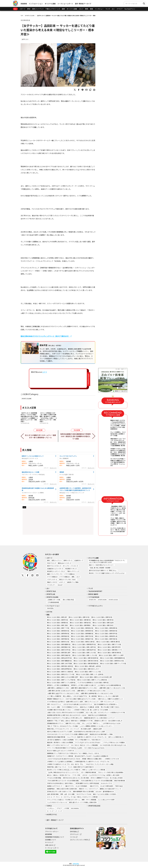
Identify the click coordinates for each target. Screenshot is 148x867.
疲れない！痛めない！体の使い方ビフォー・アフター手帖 (63, 775)
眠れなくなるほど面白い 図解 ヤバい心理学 (111, 655)
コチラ (44, 372)
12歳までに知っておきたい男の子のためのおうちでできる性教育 (65, 712)
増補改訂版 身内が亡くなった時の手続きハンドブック (99, 718)
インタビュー (99, 9)
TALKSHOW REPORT (95, 591)
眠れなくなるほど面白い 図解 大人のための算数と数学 (62, 677)
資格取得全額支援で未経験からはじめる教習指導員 (38, 489)
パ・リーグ (58, 811)
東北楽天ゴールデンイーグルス (56, 571)
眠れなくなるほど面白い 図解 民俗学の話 (84, 650)
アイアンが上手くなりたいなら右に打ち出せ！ (88, 742)
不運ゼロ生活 (119, 786)
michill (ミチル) (51, 814)
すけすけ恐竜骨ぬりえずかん (70, 707)
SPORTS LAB (50, 594)
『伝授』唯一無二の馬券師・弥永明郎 (99, 568)
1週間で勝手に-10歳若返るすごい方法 (58, 688)
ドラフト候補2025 (64, 577)
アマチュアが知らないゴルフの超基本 (114, 742)
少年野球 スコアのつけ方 (112, 759)
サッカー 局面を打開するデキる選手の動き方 (81, 767)
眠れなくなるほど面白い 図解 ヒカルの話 (84, 652)
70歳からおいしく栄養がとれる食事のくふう (110, 699)
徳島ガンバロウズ (52, 582)
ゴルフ (81, 9)
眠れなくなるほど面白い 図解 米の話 (79, 617)
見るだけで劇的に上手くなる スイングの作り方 (60, 751)
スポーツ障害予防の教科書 (88, 772)
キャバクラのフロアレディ (68, 456)
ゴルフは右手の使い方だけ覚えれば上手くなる (113, 745)
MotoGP (60, 585)
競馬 (86, 9)
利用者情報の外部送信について (54, 837)
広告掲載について (50, 840)
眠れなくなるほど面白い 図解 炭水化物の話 (86, 661)
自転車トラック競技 (72, 582)
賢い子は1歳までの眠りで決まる (110, 707)
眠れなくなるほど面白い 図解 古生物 (103, 622)
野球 (28, 9)
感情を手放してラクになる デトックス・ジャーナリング (63, 729)
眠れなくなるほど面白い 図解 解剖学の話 (84, 644)
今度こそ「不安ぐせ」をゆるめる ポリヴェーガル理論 (62, 726)
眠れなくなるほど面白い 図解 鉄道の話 (58, 636)
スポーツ (22, 9)
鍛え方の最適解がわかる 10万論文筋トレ (105, 704)
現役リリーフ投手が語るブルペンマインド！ (101, 565)
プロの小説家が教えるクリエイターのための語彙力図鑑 (63, 780)
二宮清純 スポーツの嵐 (53, 600)
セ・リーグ (50, 811)
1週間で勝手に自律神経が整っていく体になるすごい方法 (97, 693)
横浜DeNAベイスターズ (64, 563)
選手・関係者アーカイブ (54, 820)
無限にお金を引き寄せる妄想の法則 (67, 789)
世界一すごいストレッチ (107, 701)
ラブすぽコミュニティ (95, 606)
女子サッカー (25, 39)
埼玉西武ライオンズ (71, 569)
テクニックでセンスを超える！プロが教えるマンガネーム (63, 800)
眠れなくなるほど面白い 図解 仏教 (57, 617)
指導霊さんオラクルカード (54, 786)
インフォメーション (36, 3)
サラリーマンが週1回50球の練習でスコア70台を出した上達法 (64, 748)
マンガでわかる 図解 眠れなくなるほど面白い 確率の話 (93, 682)
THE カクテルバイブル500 (83, 794)
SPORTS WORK (102, 600)
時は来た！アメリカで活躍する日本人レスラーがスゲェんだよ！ (107, 573)
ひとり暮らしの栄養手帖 (54, 696)
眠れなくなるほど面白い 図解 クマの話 (58, 628)
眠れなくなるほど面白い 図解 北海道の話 (58, 655)
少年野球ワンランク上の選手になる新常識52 (59, 761)
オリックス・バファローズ (70, 566)
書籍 (91, 9)
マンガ (108, 9)
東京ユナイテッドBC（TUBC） (68, 579)
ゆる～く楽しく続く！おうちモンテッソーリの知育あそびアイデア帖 (105, 712)
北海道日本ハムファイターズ (55, 569)
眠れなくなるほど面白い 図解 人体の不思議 (59, 663)
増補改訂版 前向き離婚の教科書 (56, 737)
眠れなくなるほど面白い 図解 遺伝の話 (82, 628)
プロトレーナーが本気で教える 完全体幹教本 (110, 772)
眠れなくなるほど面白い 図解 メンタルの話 (84, 655)
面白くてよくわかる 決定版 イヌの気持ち (104, 794)
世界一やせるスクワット (54, 704)
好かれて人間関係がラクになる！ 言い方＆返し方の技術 (107, 778)
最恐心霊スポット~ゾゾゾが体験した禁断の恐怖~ (83, 802)
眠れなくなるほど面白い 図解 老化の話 (58, 642)
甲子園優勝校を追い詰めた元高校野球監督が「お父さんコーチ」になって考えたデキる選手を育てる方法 (107, 561)
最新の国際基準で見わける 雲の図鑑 (83, 791)
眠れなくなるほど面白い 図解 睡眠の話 (82, 633)
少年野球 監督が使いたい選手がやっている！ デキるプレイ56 (91, 761)
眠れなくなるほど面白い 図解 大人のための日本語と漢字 (96, 677)
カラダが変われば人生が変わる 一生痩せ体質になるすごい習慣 (65, 701)
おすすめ (49, 612)
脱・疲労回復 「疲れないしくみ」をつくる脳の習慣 (103, 696)
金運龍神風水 (51, 789)
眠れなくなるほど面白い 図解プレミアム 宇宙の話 (61, 680)
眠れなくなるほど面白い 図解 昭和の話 (106, 631)
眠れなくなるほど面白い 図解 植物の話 (58, 633)
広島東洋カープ (78, 560)
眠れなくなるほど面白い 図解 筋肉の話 (58, 631)
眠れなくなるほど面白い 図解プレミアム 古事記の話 (92, 680)
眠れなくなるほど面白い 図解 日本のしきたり (87, 669)
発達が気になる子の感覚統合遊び (97, 715)
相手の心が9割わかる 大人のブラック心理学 (59, 731)
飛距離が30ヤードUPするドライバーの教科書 (60, 756)
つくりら (72, 837)
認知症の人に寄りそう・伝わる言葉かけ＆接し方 (108, 721)
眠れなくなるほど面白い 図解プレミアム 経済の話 (61, 682)
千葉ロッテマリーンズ (52, 9)
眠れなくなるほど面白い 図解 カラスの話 (109, 644)
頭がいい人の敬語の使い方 (116, 737)
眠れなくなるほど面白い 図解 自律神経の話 (59, 669)
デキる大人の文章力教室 (54, 778)
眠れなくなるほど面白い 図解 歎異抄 (80, 625)
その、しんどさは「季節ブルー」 (91, 723)
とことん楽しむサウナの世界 (106, 800)
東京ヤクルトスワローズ (54, 566)
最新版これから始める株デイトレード (110, 789)
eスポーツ (62, 582)
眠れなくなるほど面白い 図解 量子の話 (82, 639)
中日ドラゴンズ (51, 563)
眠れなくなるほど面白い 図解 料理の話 (106, 639)
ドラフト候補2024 (52, 577)
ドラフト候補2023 (69, 574)
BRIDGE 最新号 (93, 594)
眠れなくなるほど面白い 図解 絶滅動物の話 (112, 658)
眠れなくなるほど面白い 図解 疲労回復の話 (86, 663)
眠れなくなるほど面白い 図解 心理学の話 (84, 647)
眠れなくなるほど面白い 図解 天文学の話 (58, 650)
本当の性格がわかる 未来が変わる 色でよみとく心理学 (89, 731)
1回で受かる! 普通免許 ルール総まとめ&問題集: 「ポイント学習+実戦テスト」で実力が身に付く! (74, 740)
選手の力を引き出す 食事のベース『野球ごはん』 (103, 570)
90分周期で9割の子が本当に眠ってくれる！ (59, 710)
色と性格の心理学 (86, 729)
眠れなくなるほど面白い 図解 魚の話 (101, 617)
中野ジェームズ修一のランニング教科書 (93, 770)
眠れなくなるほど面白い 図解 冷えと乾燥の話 (60, 672)
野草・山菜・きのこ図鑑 (67, 794)
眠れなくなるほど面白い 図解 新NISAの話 (112, 661)
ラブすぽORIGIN (93, 597)
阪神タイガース (68, 560)
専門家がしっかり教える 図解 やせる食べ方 (83, 685)
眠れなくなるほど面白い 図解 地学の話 (106, 633)
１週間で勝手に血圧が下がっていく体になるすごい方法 (63, 693)
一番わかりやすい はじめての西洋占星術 (101, 786)
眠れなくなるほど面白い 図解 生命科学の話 (59, 658)
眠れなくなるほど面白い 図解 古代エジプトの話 (60, 674)
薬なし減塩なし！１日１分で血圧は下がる (75, 696)
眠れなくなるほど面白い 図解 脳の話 (57, 622)
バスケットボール (52, 579)
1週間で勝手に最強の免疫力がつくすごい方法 (84, 688)
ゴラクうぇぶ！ (74, 834)
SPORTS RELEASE (94, 806)
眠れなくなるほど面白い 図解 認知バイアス (110, 650)
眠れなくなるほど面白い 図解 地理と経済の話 (60, 666)
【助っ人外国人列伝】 (68, 600)
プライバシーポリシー (52, 831)
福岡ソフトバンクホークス (54, 574)
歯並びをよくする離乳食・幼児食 (89, 707)
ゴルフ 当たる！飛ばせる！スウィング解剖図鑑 (84, 745)
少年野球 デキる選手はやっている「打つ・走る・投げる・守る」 (65, 764)
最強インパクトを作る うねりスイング (58, 745)
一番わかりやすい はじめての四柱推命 (75, 786)
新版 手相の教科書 (119, 780)
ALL (15, 9)
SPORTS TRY (92, 600)
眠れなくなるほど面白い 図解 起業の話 (106, 628)
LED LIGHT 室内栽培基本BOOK (105, 791)
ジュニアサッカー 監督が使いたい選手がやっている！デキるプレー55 (86, 737)
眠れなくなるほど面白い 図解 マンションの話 (88, 672)
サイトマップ (49, 842)
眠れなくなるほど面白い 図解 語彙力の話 (58, 647)
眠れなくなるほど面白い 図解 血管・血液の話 (88, 666)
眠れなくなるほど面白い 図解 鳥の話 (103, 620)
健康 (63, 9)
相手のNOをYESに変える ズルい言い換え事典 (76, 778)
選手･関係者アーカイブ (83, 3)
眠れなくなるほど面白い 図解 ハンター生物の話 (89, 674)
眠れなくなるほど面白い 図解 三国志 (57, 625)
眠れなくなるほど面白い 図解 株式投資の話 (86, 658)
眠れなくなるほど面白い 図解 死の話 (57, 620)
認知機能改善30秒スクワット (55, 723)
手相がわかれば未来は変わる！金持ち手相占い (60, 783)
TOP (22, 15)
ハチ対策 (66, 808)
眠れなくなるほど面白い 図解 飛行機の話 (109, 652)
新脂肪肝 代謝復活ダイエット (55, 699)
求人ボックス (53, 468)
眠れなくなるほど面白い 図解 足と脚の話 (82, 642)
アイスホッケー (51, 585)
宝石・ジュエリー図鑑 (53, 707)
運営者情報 (48, 834)
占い (113, 9)
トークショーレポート (65, 3)
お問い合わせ (49, 845)
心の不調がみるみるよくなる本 (111, 723)
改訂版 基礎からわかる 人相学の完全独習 (87, 783)
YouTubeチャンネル (131, 9)
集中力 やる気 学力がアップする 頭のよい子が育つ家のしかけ (64, 718)
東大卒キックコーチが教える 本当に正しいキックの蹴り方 (63, 770)
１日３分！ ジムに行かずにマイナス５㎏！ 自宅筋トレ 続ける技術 (100, 775)
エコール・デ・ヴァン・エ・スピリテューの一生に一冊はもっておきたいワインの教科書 (72, 797)
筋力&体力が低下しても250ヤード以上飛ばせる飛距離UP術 (91, 756)
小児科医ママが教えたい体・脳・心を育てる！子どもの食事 (91, 710)
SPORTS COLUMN (29, 15)
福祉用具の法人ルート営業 (30, 472)
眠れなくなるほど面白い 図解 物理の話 (58, 639)
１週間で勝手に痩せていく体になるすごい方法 (112, 688)
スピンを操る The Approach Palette (94, 748)
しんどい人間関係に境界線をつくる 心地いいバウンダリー (96, 726)
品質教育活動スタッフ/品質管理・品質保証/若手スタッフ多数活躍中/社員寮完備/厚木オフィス (75, 489)
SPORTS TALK (51, 591)
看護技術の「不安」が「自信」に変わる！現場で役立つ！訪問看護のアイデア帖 (69, 721)
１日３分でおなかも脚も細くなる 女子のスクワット (77, 704)
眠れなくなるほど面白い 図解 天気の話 (82, 636)
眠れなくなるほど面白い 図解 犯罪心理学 (58, 652)
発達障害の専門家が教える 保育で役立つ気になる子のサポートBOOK (66, 715)
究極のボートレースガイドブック (88, 789)
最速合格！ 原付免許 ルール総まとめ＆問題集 (60, 742)
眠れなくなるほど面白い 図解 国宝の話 (82, 631)
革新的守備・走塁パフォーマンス (56, 767)
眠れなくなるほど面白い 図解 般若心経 (106, 636)
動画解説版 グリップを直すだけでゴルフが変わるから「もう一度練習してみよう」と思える (73, 753)
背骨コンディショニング (91, 701)
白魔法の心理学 (97, 729)
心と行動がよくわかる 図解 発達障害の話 (109, 685)
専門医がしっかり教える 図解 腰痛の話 (58, 685)
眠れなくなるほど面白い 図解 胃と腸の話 (108, 642)
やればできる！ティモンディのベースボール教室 (99, 764)
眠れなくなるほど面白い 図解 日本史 (103, 625)
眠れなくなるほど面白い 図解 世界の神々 (109, 647)
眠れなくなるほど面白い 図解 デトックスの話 (113, 663)
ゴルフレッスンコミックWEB (79, 840)
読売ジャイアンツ (38, 9)
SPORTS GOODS (113, 600)
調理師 (62, 472)
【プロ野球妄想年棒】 (53, 602)
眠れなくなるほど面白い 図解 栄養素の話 (58, 644)
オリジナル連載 (50, 3)
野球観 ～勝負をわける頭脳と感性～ (92, 759)
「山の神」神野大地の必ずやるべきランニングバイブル (63, 772)
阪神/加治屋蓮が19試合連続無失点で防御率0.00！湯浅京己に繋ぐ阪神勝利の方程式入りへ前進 (75, 436)
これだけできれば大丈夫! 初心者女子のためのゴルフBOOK (63, 759)
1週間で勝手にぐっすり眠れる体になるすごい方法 (91, 691)
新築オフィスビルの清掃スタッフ (33, 456)
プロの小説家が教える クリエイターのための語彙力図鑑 (96, 780)
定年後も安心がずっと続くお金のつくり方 (59, 791)
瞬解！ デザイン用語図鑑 (89, 800)
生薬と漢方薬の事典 (52, 794)
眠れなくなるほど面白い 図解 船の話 (80, 622)
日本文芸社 (50, 608)
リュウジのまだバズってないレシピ (57, 802)
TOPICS (49, 806)
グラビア (119, 9)
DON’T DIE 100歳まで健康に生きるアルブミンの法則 (81, 699)
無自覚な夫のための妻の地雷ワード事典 (101, 734)
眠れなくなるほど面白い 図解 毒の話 (80, 620)
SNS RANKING (75, 808)
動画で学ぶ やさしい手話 (73, 723)
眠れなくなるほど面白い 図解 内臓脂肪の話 (59, 661)
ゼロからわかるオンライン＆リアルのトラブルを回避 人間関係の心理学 (67, 734)
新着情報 (24, 3)
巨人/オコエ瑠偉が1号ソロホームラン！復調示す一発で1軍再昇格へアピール (40, 436)
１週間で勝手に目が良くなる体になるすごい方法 (61, 691)
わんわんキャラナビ (106, 783)
